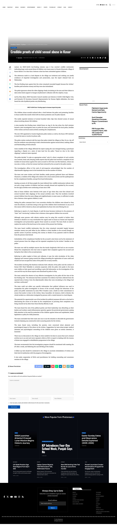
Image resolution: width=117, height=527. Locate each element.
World (83, 436)
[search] (110, 4)
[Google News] (103, 5)
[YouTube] (101, 5)
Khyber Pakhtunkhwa (47, 444)
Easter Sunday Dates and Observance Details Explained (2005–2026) (91, 442)
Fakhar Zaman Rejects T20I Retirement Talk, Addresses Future (45, 470)
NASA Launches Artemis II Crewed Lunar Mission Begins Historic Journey (24, 442)
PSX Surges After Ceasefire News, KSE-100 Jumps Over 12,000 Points (99, 131)
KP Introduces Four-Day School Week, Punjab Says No (57, 451)
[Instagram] (105, 5)
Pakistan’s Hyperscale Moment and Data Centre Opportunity (100, 109)
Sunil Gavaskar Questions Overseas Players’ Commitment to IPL (100, 120)
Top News (13, 47)
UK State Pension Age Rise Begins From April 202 (21, 470)
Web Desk (20, 58)
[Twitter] (99, 5)
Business (15, 465)
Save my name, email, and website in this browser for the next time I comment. (30, 405)
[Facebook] (97, 5)
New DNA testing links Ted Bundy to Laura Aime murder (70, 470)
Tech (16, 436)
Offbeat (63, 465)
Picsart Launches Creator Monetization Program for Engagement (94, 470)
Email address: (52, 505)
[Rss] (107, 5)
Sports (38, 465)
